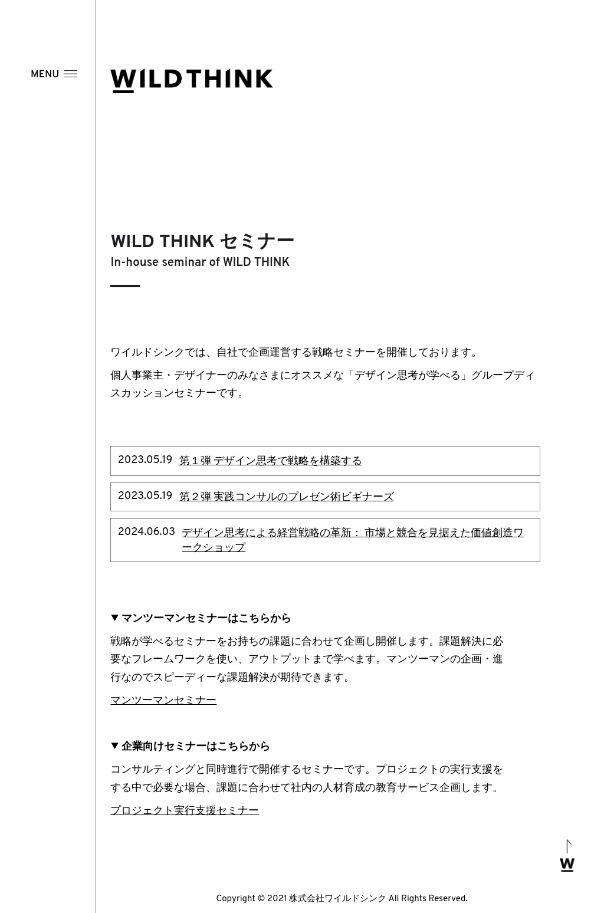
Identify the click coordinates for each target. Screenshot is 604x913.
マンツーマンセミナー (163, 701)
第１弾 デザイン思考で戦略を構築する (270, 461)
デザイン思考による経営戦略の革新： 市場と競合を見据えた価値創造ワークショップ (353, 541)
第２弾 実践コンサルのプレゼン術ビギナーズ (286, 497)
